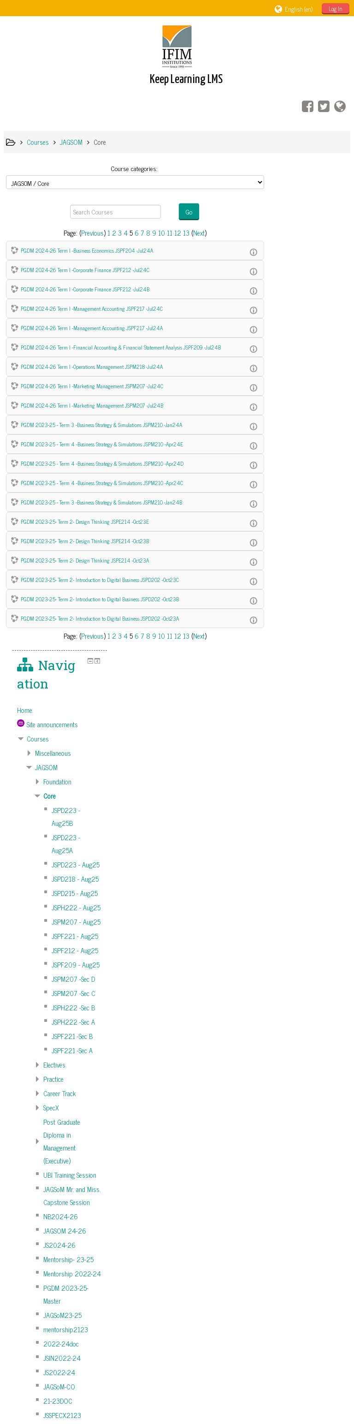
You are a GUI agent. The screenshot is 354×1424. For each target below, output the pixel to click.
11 (167, 232)
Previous (89, 232)
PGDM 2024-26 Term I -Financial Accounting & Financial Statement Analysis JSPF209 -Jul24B (121, 347)
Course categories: (131, 168)
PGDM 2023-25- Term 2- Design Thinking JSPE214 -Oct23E (85, 521)
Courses (296, 246)
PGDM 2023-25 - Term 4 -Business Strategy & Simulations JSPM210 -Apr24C (102, 482)
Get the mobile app (265, 1388)
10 (158, 232)
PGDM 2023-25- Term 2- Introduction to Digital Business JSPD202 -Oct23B (100, 598)
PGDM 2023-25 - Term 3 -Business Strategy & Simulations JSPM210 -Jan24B (101, 502)
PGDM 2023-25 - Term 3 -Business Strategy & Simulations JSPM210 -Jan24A (101, 424)
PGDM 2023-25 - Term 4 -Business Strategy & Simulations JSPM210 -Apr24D (102, 463)
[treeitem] (311, 217)
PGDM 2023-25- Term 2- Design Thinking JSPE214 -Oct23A (85, 560)
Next (196, 232)
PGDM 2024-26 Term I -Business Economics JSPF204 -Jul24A (87, 250)
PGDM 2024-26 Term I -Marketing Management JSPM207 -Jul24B (92, 405)
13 (183, 232)
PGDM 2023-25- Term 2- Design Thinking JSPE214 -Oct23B (85, 540)
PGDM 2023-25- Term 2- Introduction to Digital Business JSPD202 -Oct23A (100, 618)
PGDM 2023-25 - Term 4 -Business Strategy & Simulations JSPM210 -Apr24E (102, 443)
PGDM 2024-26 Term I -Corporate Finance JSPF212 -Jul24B (85, 289)
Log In (335, 8)
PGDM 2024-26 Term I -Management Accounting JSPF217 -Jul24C (92, 308)
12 (174, 232)
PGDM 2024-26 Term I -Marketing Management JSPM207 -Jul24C (92, 385)
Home (283, 217)
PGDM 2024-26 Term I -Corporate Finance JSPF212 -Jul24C (85, 269)
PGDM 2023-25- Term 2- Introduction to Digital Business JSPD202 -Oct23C (100, 579)
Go (186, 211)
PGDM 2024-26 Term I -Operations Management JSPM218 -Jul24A (92, 366)
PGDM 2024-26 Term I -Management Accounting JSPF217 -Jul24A (92, 327)
